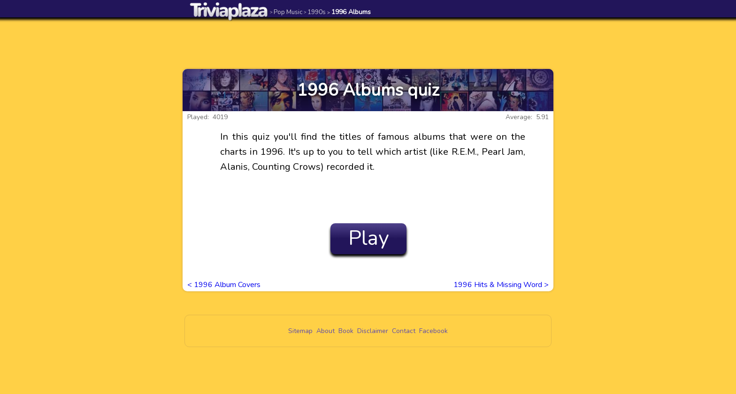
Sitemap (300, 330)
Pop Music (286, 12)
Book (345, 330)
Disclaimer (372, 330)
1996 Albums (349, 12)
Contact (403, 330)
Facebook (433, 330)
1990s (315, 12)
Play (368, 238)
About (325, 330)
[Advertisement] (368, 43)
